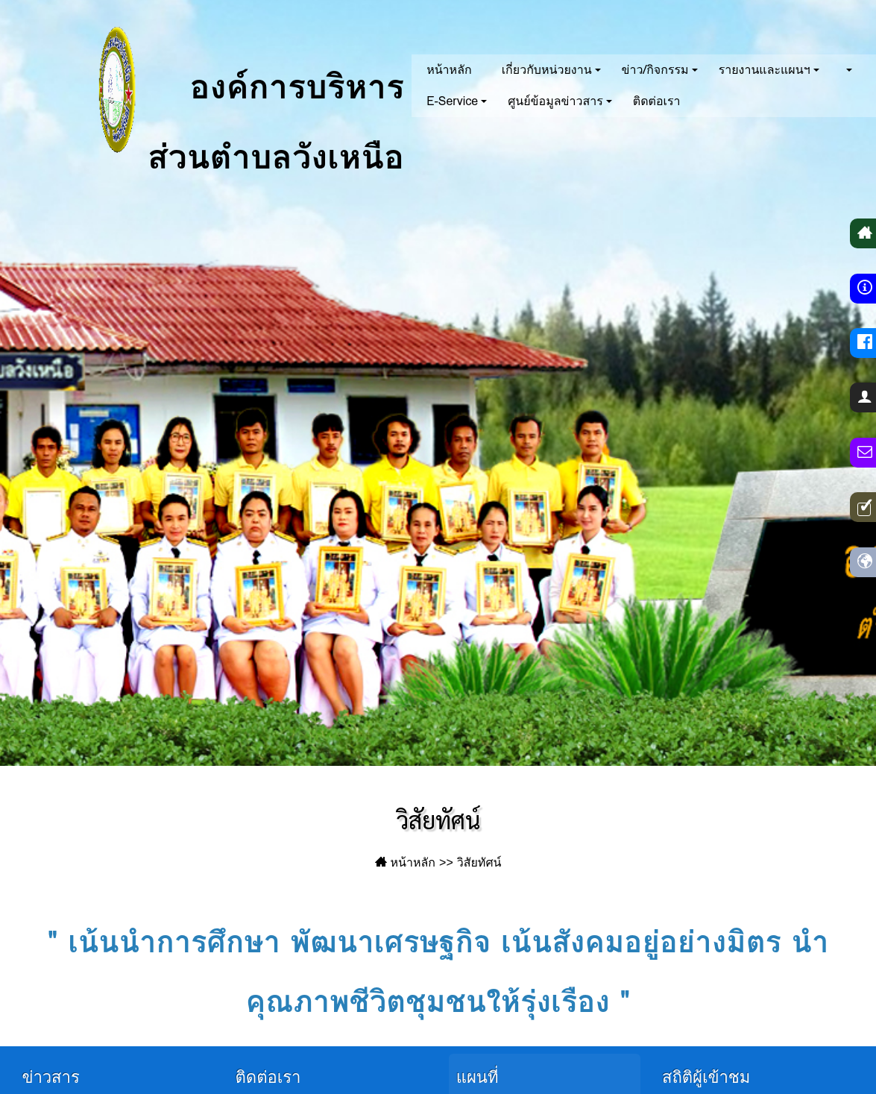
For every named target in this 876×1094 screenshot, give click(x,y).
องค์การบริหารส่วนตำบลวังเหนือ (224, 89)
